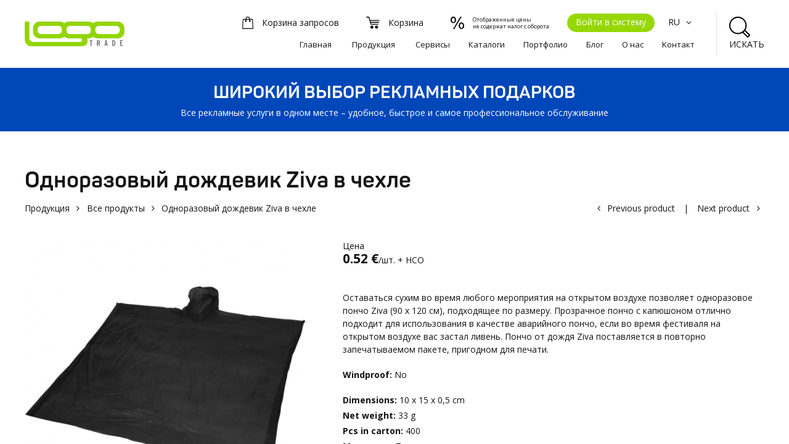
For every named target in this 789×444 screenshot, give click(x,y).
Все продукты (116, 208)
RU (681, 22)
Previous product (641, 208)
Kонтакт (678, 44)
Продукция (373, 44)
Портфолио (545, 44)
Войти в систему (611, 22)
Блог (594, 44)
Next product (723, 208)
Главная (316, 44)
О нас (633, 44)
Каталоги (486, 44)
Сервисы (432, 44)
